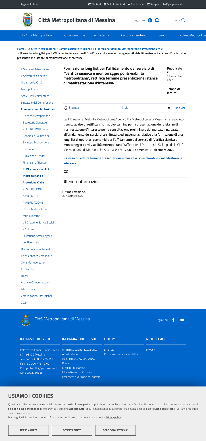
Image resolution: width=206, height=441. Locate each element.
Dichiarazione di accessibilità (121, 354)
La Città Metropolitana (42, 49)
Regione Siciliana (29, 4)
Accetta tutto (72, 430)
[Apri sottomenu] (39, 35)
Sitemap (109, 349)
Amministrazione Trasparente (79, 349)
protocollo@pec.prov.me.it (41, 368)
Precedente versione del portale (81, 377)
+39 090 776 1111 (43, 359)
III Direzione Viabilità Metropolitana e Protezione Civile (129, 49)
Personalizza (29, 430)
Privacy (150, 349)
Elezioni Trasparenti (73, 367)
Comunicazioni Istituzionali (75, 49)
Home (20, 49)
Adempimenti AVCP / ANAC (78, 358)
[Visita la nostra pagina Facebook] (142, 20)
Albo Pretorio (70, 354)
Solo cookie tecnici (115, 430)
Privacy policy (113, 417)
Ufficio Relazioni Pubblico (77, 372)
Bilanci (66, 363)
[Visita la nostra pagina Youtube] (149, 20)
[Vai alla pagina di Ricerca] (181, 20)
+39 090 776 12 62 (37, 363)
